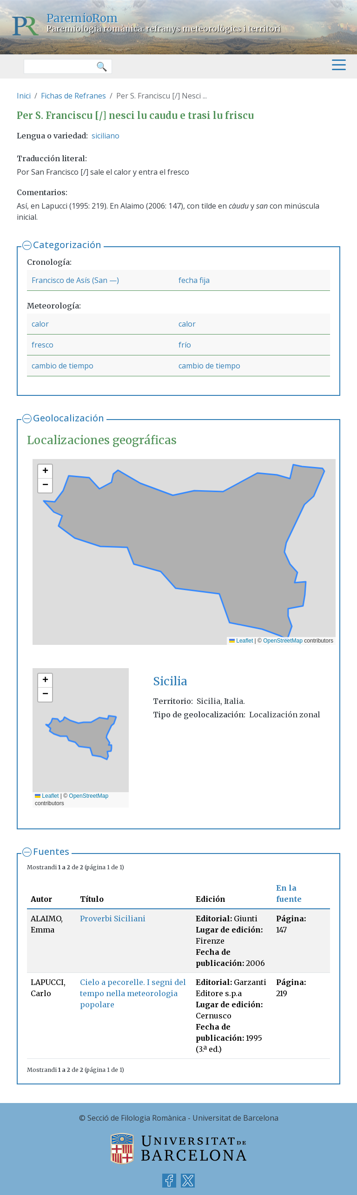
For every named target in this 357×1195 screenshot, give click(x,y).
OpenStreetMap (283, 640)
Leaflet (241, 640)
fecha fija (194, 280)
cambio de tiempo (62, 366)
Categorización (67, 244)
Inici (24, 96)
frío (184, 345)
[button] (45, 472)
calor (40, 324)
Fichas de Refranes (73, 96)
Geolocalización (68, 418)
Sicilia (170, 681)
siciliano (105, 136)
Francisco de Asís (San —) (75, 280)
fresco (42, 345)
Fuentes (51, 851)
